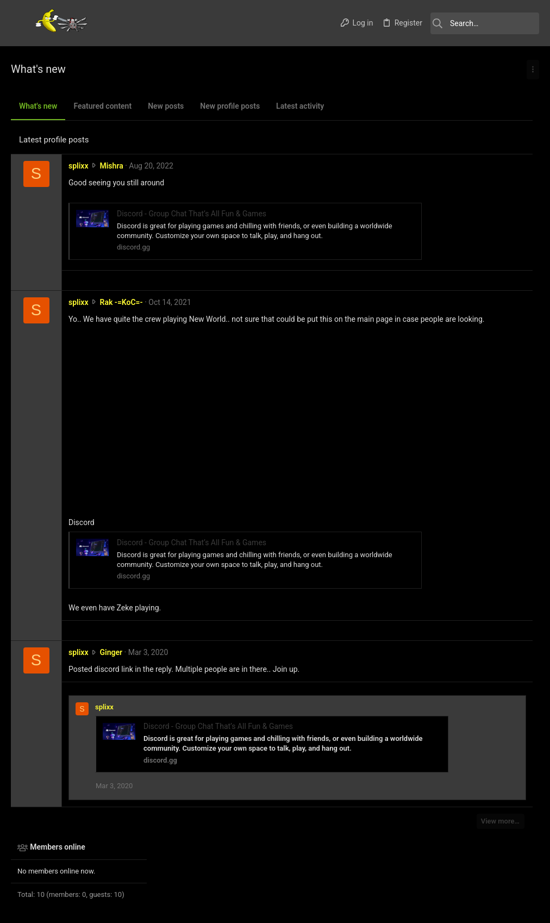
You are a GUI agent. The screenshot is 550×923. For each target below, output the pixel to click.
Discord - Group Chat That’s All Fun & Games (191, 213)
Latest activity (300, 106)
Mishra (111, 165)
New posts (166, 106)
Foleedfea (516, 547)
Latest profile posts (54, 140)
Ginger (110, 662)
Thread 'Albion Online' (465, 345)
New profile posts (230, 106)
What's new (38, 106)
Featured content (102, 106)
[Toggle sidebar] (533, 69)
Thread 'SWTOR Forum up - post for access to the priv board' (474, 408)
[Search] (484, 23)
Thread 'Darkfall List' (463, 208)
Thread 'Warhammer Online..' (477, 304)
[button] (22, 23)
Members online (449, 104)
